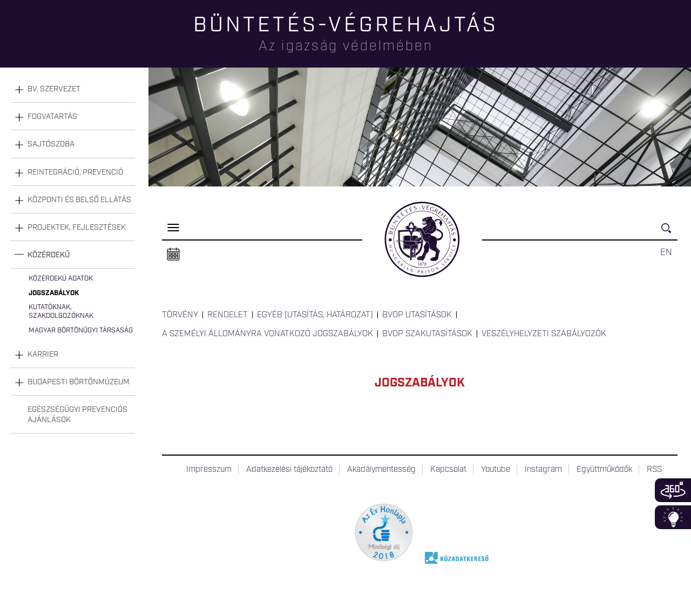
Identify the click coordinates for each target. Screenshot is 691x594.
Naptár (173, 254)
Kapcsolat (448, 469)
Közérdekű (49, 255)
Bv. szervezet (54, 89)
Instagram (543, 469)
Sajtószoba (51, 144)
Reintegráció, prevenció (75, 172)
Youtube (495, 469)
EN (666, 252)
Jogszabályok (54, 293)
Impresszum (209, 469)
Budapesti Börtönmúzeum (79, 382)
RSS (654, 469)
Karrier (43, 354)
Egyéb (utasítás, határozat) (315, 315)
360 (673, 490)
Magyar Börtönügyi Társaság (81, 330)
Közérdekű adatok (61, 278)
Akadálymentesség (381, 469)
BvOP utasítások (417, 315)
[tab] (73, 89)
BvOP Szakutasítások (427, 334)
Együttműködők (604, 469)
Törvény (180, 315)
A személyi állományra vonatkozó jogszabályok (267, 334)
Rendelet (227, 315)
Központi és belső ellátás (79, 200)
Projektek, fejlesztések (77, 227)
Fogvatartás (52, 117)
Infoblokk (673, 517)
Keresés (669, 232)
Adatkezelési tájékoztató (289, 469)
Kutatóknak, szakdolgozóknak (61, 312)
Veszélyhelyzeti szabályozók (544, 334)
